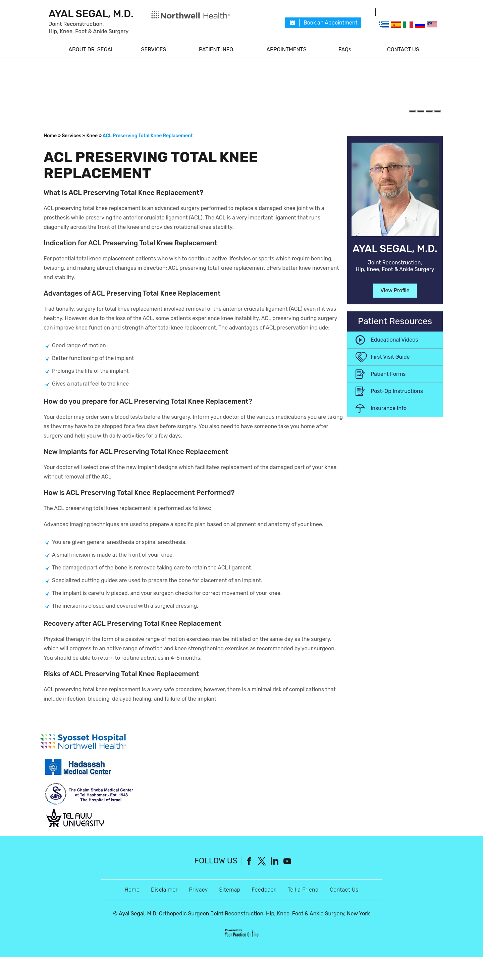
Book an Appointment (331, 22)
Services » (73, 136)
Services (153, 49)
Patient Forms (388, 374)
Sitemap (229, 890)
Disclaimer (164, 890)
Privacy (198, 890)
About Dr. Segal (91, 49)
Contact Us (403, 49)
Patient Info (216, 49)
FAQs (344, 49)
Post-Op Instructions (397, 391)
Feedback (264, 890)
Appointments (286, 49)
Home (48, 49)
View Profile (394, 290)
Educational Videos (394, 340)
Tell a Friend (303, 890)
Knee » (94, 136)
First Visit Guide (390, 357)
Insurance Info (389, 408)
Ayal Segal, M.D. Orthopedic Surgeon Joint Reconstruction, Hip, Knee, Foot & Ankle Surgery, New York (244, 913)
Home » (52, 136)
